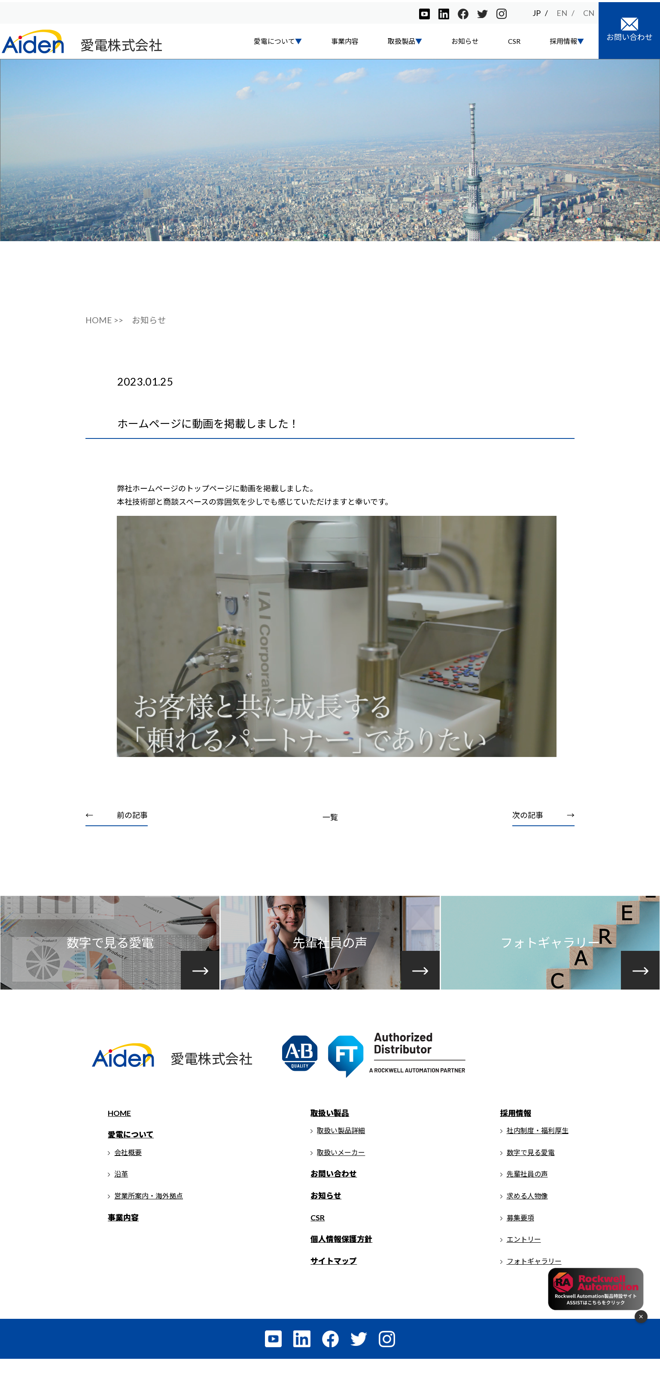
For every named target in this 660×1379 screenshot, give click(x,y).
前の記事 (133, 829)
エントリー (524, 1259)
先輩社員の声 (527, 1193)
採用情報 (515, 1132)
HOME (121, 1132)
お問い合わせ (334, 1193)
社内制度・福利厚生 (538, 1150)
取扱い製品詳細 (342, 1150)
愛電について (132, 1154)
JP (536, 10)
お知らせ (465, 39)
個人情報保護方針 (342, 1258)
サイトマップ (334, 1280)
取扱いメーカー (342, 1172)
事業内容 (345, 39)
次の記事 (526, 829)
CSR (514, 39)
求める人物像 (527, 1215)
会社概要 (129, 1172)
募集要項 (520, 1237)
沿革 (122, 1193)
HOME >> (104, 334)
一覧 (330, 831)
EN (562, 10)
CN (588, 10)
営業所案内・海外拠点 (150, 1215)
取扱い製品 (330, 1132)
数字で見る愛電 (531, 1172)
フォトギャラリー (534, 1280)
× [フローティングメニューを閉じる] (641, 1316)
